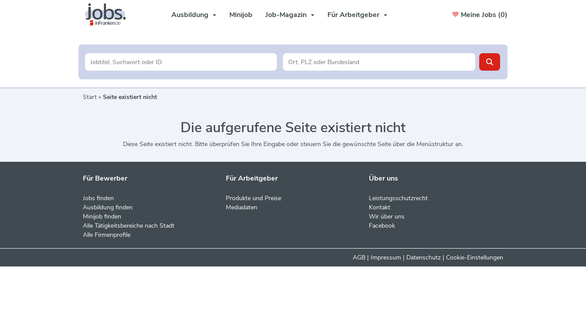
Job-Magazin (290, 15)
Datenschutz (423, 257)
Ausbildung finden (108, 207)
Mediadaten (241, 207)
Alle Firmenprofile (106, 235)
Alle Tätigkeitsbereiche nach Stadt (128, 226)
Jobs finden (98, 198)
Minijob (240, 15)
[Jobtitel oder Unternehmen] (181, 62)
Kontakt (379, 207)
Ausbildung (193, 15)
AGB (359, 257)
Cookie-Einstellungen (474, 257)
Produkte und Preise (253, 198)
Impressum (386, 257)
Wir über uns (387, 216)
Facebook (382, 226)
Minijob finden (102, 216)
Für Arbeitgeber (357, 15)
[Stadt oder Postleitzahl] (379, 62)
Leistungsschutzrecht (398, 198)
